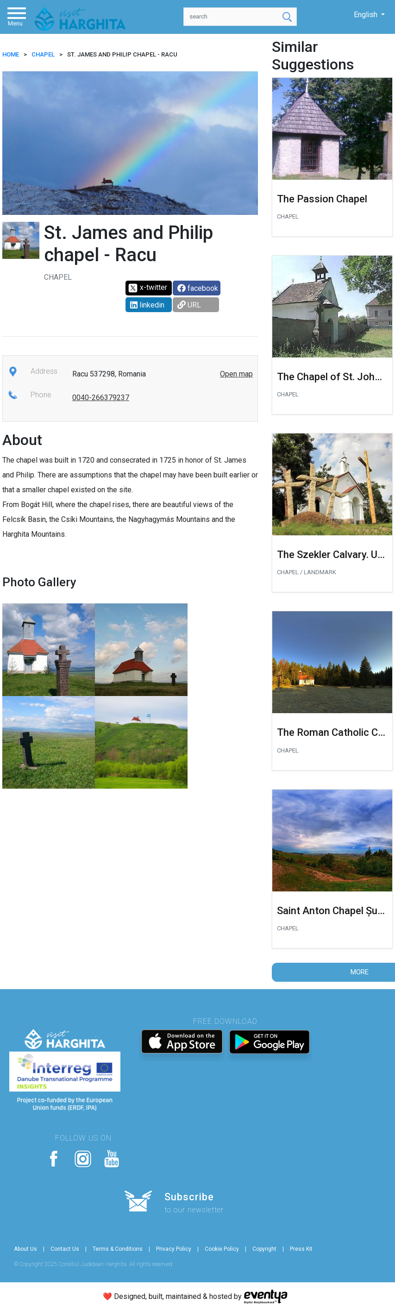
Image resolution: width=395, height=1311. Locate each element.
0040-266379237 (100, 397)
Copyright (264, 1249)
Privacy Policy (173, 1249)
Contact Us (64, 1249)
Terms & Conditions (118, 1249)
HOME (10, 54)
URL (189, 305)
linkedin (147, 305)
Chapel (43, 54)
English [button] (366, 14)
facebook (197, 288)
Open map (236, 374)
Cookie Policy (222, 1249)
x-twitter (147, 288)
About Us (25, 1249)
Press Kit (301, 1249)
